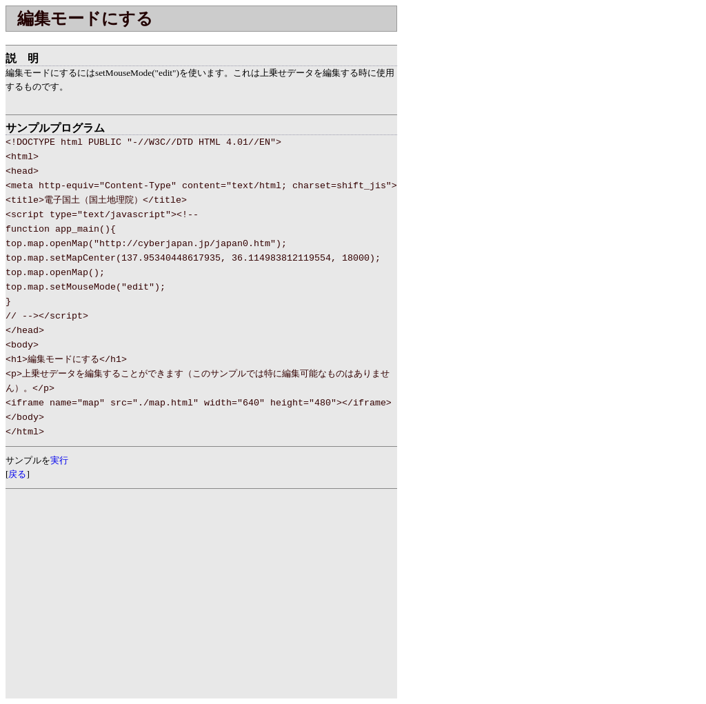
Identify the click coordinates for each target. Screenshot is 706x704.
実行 (59, 460)
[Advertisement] (167, 37)
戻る (17, 474)
